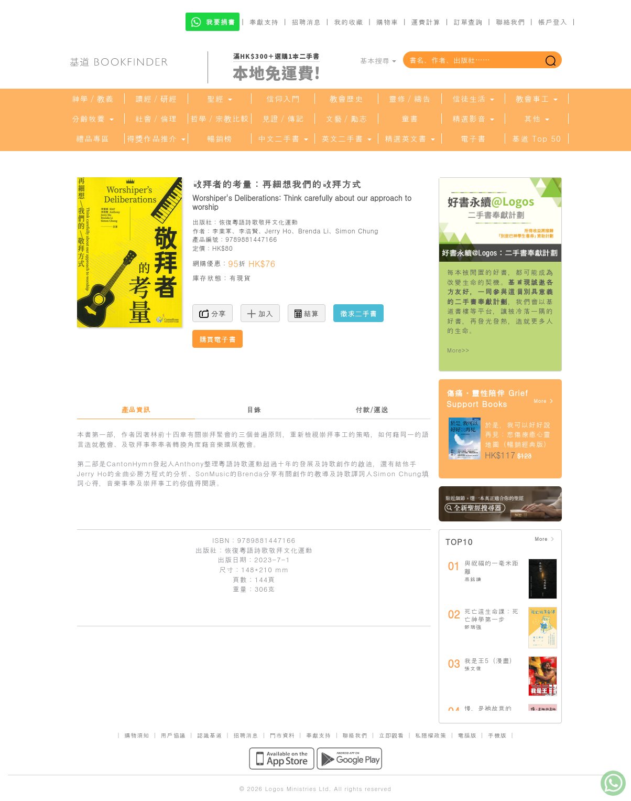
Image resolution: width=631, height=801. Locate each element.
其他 (536, 118)
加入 (260, 313)
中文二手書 (283, 138)
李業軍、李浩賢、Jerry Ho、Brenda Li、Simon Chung (295, 230)
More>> (458, 350)
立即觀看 (391, 735)
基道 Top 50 (536, 138)
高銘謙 (473, 579)
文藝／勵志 (346, 118)
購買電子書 (217, 339)
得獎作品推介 (156, 138)
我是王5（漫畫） (490, 660)
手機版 (497, 735)
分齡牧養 (93, 118)
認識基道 (209, 735)
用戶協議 (173, 735)
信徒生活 (473, 98)
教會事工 (537, 98)
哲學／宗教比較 (219, 118)
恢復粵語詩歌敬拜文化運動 (258, 221)
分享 (212, 313)
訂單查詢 (468, 22)
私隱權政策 (431, 735)
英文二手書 (346, 138)
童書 (409, 118)
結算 (307, 313)
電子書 (473, 138)
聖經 (219, 98)
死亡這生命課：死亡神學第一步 (491, 615)
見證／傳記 (283, 118)
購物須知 (136, 735)
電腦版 (467, 735)
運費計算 (426, 22)
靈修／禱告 (410, 98)
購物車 (387, 22)
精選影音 (473, 118)
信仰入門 (283, 98)
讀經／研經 (156, 98)
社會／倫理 (156, 118)
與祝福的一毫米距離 (491, 566)
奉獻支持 (264, 22)
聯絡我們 (510, 22)
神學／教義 (93, 98)
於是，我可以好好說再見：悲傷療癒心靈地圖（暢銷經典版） (518, 434)
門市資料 (282, 735)
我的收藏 (348, 22)
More (544, 401)
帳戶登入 (553, 22)
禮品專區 (93, 138)
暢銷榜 (219, 138)
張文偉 (473, 668)
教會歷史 (346, 98)
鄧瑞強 (473, 627)
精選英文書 (410, 138)
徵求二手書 (358, 313)
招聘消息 (306, 22)
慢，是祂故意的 (488, 707)
